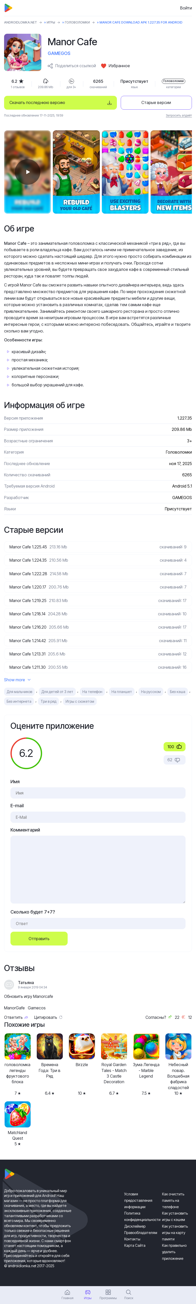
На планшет (122, 691)
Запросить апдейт (179, 115)
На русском (151, 691)
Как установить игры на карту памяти (175, 1232)
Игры (51, 22)
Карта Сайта (134, 1245)
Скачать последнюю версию (37, 102)
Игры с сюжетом (80, 701)
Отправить (39, 938)
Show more (17, 679)
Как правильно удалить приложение (174, 1251)
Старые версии (156, 102)
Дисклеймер (134, 1226)
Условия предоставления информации (138, 1200)
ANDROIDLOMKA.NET (20, 22)
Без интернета (19, 701)
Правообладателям (140, 1232)
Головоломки (77, 22)
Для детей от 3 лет (57, 691)
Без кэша (177, 691)
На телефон (92, 691)
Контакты (132, 1239)
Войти (186, 7)
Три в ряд (48, 701)
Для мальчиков (19, 691)
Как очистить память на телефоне (173, 1200)
